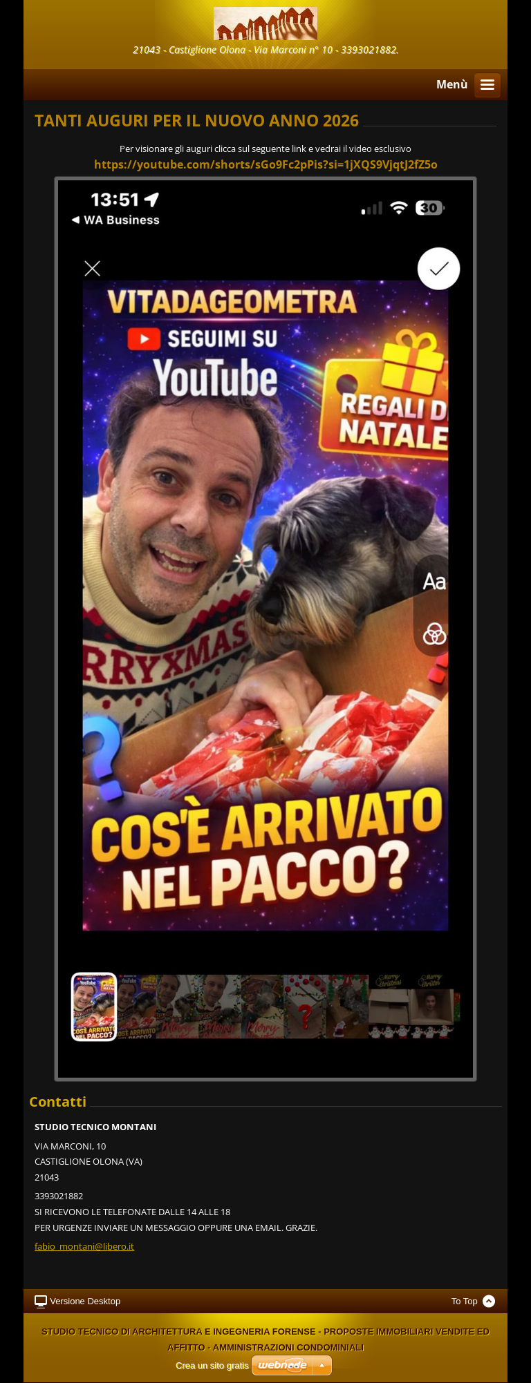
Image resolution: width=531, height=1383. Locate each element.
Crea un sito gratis (212, 1365)
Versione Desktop (85, 1301)
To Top (464, 1301)
